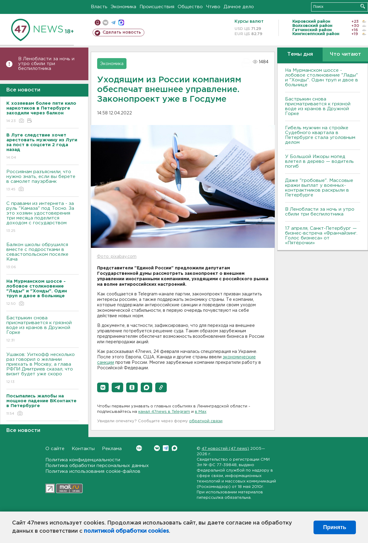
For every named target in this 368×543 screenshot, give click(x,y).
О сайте (54, 449)
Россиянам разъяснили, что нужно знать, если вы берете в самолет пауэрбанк (42, 181)
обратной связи (205, 421)
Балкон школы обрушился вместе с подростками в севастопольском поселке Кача (42, 256)
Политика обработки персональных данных (97, 466)
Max (174, 448)
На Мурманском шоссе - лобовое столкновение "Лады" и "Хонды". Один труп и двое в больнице (321, 77)
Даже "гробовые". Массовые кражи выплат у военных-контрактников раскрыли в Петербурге (319, 188)
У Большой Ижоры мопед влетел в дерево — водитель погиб (319, 161)
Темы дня (300, 54)
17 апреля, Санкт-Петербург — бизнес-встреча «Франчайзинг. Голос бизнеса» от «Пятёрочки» (321, 235)
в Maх (200, 411)
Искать (362, 6)
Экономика (123, 7)
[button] (103, 387)
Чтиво (213, 7)
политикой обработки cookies (126, 531)
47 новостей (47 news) (225, 448)
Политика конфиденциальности (82, 460)
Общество (190, 7)
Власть (99, 7)
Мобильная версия (97, 22)
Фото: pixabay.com (116, 256)
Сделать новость (122, 32)
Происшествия (157, 7)
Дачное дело (239, 7)
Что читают (345, 54)
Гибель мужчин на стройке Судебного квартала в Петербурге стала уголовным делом (320, 135)
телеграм (113, 22)
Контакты (83, 449)
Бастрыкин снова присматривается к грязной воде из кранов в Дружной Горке (42, 329)
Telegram (166, 448)
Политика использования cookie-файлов (92, 471)
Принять (334, 527)
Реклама (112, 449)
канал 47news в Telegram (164, 411)
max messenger (121, 22)
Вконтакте (139, 448)
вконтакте (105, 22)
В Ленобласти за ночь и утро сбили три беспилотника (46, 64)
